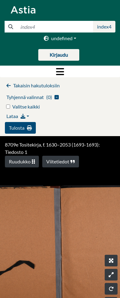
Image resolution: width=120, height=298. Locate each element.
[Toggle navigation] (60, 71)
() (32, 97)
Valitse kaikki (26, 106)
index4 (104, 26)
